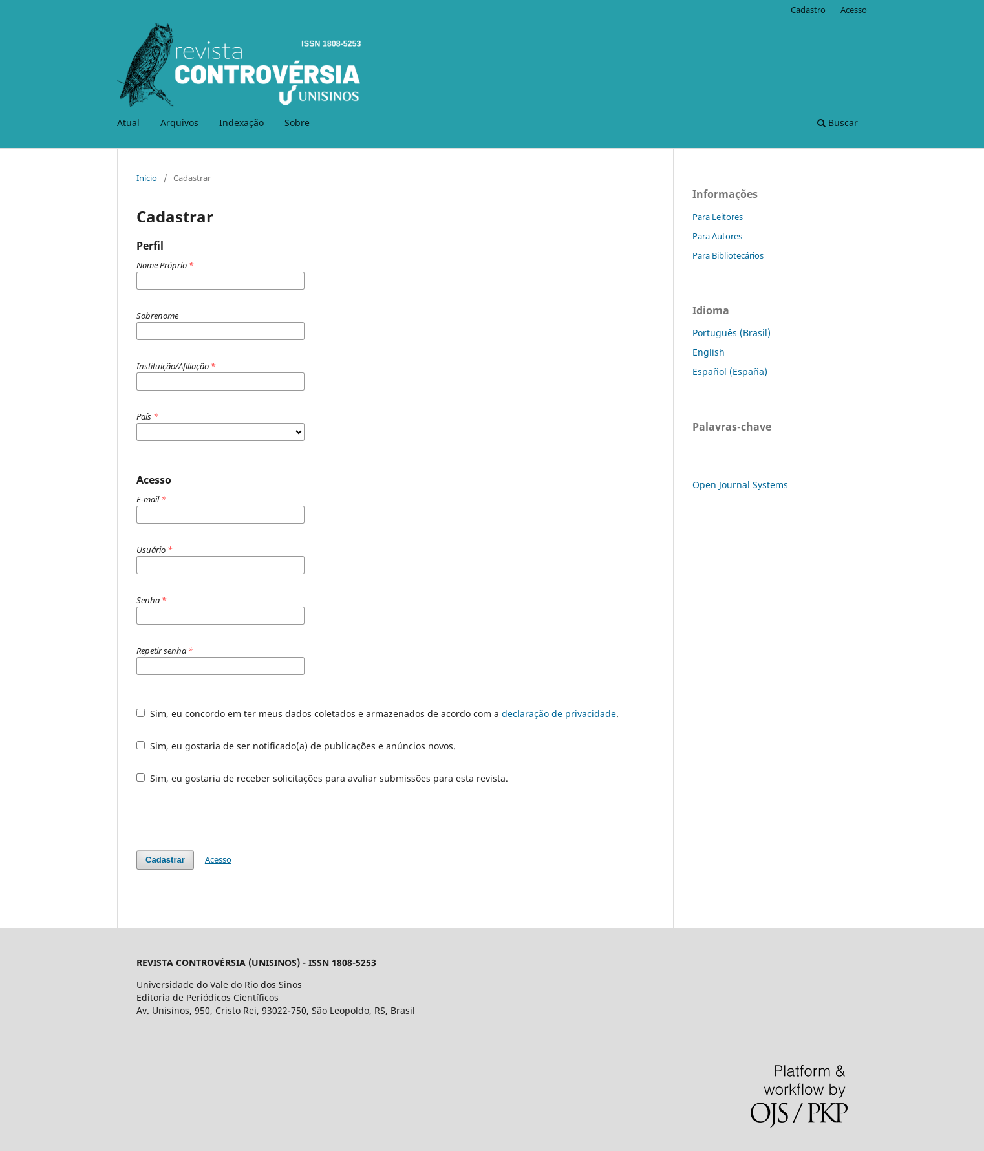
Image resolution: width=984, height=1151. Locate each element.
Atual (128, 122)
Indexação (241, 122)
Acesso (853, 10)
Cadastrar (165, 860)
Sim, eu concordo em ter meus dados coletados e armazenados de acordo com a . (377, 713)
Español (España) (729, 371)
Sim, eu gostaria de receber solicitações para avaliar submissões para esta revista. (322, 778)
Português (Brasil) (731, 333)
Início (146, 178)
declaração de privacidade (559, 713)
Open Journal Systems (740, 485)
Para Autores (717, 236)
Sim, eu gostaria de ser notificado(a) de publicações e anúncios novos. (296, 746)
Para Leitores (717, 216)
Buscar (837, 122)
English (708, 352)
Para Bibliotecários (728, 255)
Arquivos (179, 122)
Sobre (297, 122)
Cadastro (808, 10)
